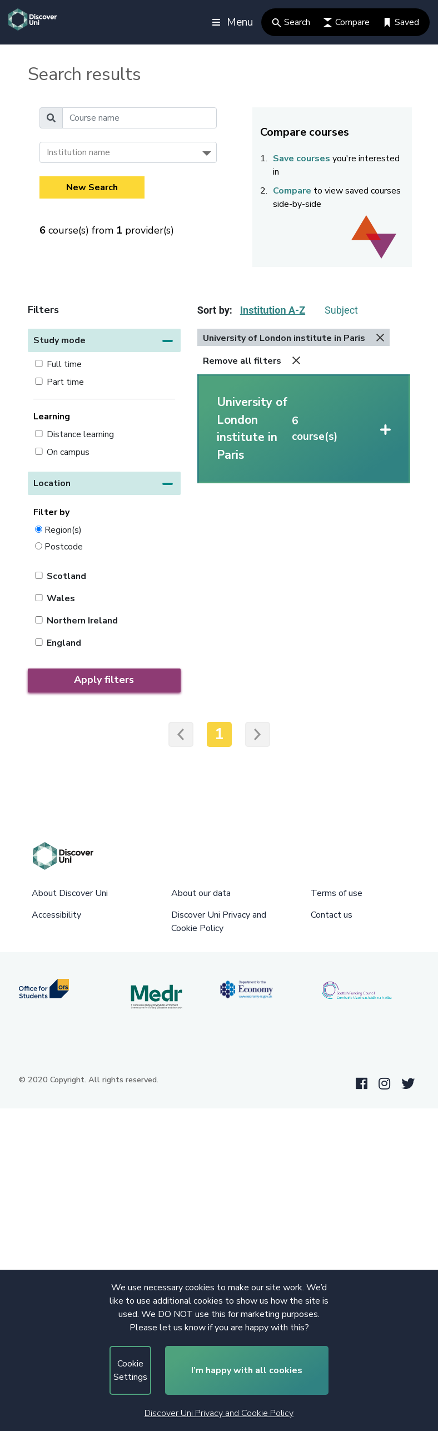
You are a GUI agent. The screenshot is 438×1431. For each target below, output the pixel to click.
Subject (341, 310)
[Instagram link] (384, 1084)
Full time (64, 364)
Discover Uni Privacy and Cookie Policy (219, 1413)
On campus (68, 452)
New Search (92, 187)
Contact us (331, 915)
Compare (346, 22)
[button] (104, 340)
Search (291, 22)
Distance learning (80, 434)
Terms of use (336, 893)
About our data (201, 893)
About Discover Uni (70, 893)
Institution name (78, 152)
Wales (61, 598)
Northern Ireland (82, 621)
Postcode (63, 546)
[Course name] (139, 117)
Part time (65, 382)
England (64, 643)
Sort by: (214, 310)
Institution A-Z (272, 310)
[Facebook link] (361, 1084)
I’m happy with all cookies (246, 1370)
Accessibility (56, 915)
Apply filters (104, 679)
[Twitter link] (408, 1084)
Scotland (66, 576)
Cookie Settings (130, 1370)
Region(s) (63, 530)
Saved (400, 22)
